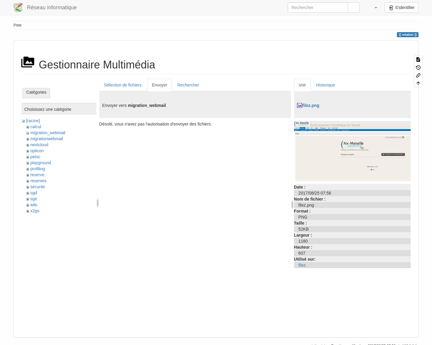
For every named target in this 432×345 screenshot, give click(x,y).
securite (37, 186)
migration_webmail (47, 132)
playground (40, 162)
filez (302, 265)
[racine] (33, 120)
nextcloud (39, 144)
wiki (33, 204)
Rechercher (188, 85)
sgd (33, 192)
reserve (37, 174)
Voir (302, 85)
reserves (38, 180)
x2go (34, 210)
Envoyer (159, 85)
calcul (35, 126)
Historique (325, 85)
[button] (373, 7)
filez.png (311, 105)
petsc (35, 156)
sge (33, 198)
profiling (37, 168)
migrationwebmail (46, 138)
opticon (37, 150)
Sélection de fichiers (123, 85)
